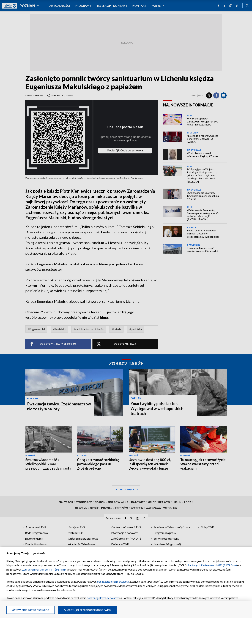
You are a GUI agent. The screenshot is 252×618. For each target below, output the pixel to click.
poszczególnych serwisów (113, 581)
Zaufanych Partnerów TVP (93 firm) (44, 569)
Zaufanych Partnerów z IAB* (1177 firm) (212, 565)
